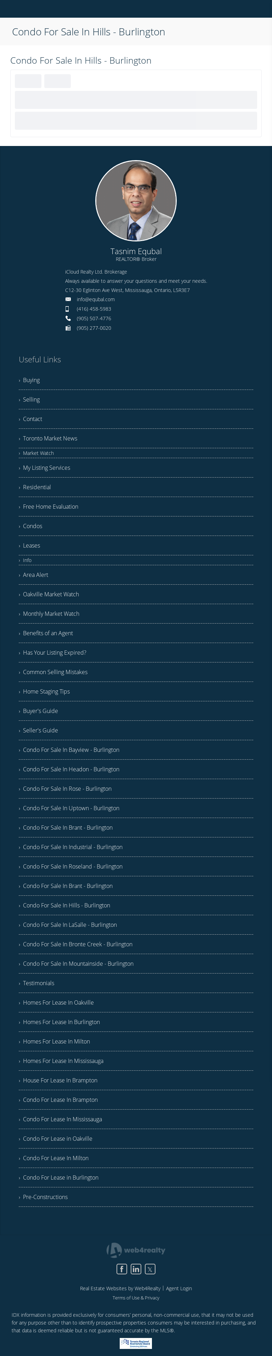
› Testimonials (36, 983)
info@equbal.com (96, 299)
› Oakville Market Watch (49, 594)
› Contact (30, 419)
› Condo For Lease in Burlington (58, 1177)
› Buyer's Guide (38, 711)
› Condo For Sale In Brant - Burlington (66, 827)
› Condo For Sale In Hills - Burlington (64, 905)
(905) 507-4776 (94, 318)
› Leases (29, 545)
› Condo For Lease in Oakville (55, 1138)
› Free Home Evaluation (48, 506)
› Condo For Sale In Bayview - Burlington (69, 750)
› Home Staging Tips (44, 691)
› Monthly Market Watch (49, 614)
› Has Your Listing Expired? (52, 652)
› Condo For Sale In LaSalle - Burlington (68, 925)
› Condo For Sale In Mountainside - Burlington (76, 964)
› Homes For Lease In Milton (54, 1041)
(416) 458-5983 (94, 308)
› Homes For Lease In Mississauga (61, 1061)
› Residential (35, 487)
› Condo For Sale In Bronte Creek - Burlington (75, 944)
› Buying (29, 380)
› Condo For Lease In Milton (54, 1158)
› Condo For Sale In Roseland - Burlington (71, 866)
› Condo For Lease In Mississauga (60, 1119)
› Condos (30, 526)
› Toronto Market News (48, 438)
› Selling (29, 399)
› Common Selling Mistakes (53, 672)
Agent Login (179, 1288)
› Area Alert (33, 575)
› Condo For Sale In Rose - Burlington (65, 789)
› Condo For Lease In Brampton (58, 1100)
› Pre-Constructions (43, 1197)
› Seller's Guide (38, 730)
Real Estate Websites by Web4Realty (120, 1288)
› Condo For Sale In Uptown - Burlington (69, 808)
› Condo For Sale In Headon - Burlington (69, 769)
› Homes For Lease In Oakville (56, 1002)
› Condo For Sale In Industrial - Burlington (71, 847)
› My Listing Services (44, 468)
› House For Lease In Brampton (58, 1080)
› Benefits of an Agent (46, 633)
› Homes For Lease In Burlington (59, 1022)
